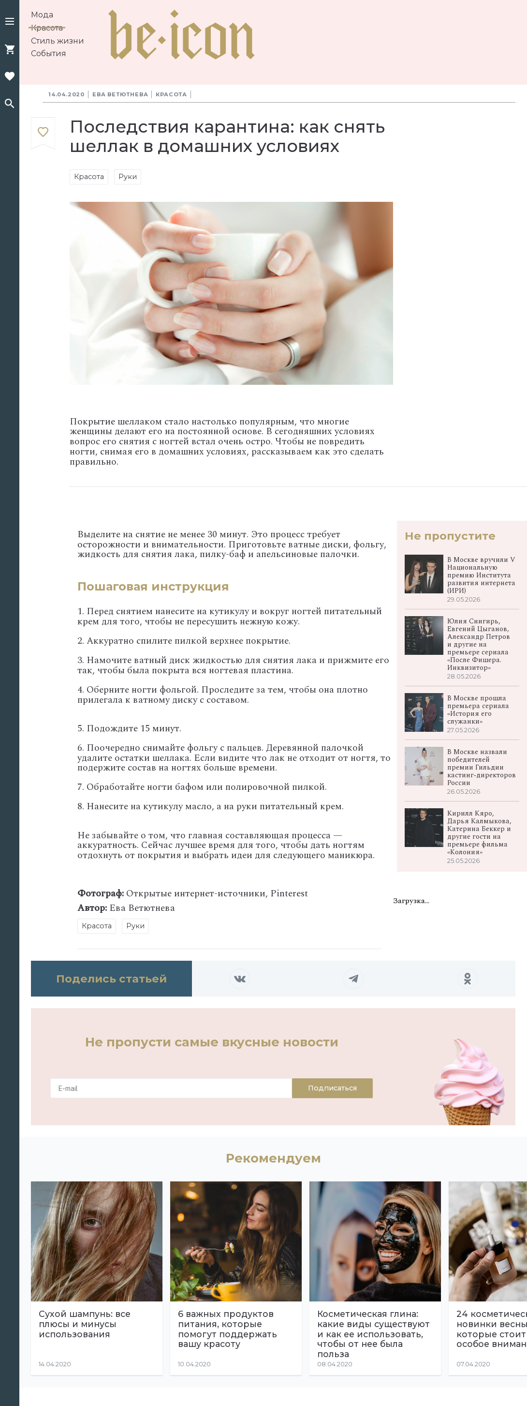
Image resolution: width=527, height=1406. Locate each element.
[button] (9, 22)
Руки (127, 176)
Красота (47, 27)
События (48, 53)
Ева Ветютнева (120, 94)
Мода (42, 14)
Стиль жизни (57, 40)
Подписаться (332, 1088)
